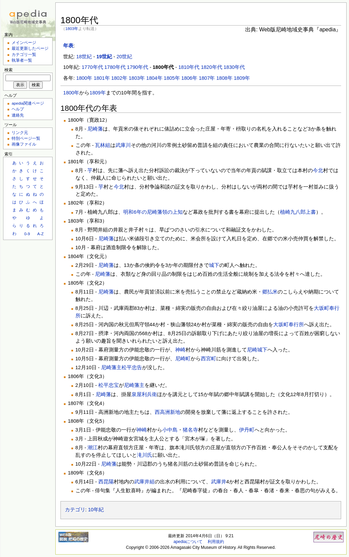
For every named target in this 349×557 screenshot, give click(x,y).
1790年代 (137, 67)
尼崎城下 (257, 349)
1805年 (172, 78)
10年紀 (96, 509)
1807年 (207, 78)
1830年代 (234, 67)
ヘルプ (18, 109)
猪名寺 (190, 430)
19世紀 (104, 56)
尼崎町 (183, 358)
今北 (318, 170)
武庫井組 (144, 481)
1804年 (154, 78)
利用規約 (216, 541)
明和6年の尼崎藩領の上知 (152, 212)
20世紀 (124, 56)
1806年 (189, 78)
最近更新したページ (30, 48)
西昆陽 (106, 481)
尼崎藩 (95, 129)
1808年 (225, 78)
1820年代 (211, 67)
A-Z (40, 233)
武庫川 (123, 145)
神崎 (180, 349)
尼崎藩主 (111, 367)
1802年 (119, 78)
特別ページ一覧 (26, 138)
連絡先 (18, 115)
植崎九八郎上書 (298, 212)
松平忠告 (132, 367)
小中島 (170, 430)
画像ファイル (24, 144)
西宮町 (208, 358)
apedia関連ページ (28, 103)
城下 (214, 265)
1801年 (102, 78)
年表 (68, 45)
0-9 (27, 233)
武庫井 (218, 481)
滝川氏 (144, 455)
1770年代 (92, 67)
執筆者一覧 (22, 60)
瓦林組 (102, 145)
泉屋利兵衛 (144, 394)
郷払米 (270, 292)
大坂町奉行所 (288, 324)
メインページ (24, 42)
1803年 (71, 28)
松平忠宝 (108, 385)
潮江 (92, 447)
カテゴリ (75, 509)
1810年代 (188, 67)
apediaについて (188, 541)
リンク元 (20, 132)
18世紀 (84, 56)
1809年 (242, 78)
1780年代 (115, 67)
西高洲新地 (167, 412)
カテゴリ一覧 (24, 54)
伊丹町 (246, 430)
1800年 (84, 78)
